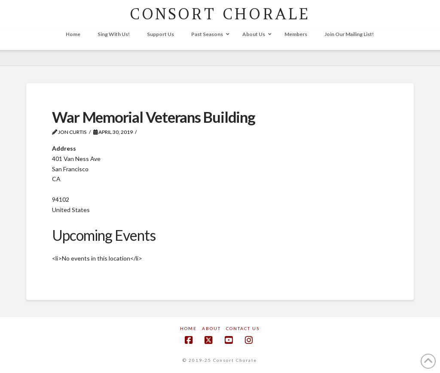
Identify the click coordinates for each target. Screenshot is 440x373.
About (211, 328)
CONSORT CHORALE (220, 13)
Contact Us (243, 328)
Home (188, 328)
